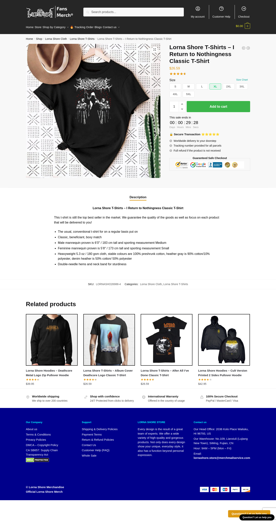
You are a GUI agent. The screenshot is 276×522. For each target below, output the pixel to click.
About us (31, 426)
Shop (39, 36)
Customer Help (221, 12)
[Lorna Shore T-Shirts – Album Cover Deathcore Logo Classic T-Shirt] (109, 337)
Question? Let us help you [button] (256, 517)
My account (198, 12)
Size (172, 77)
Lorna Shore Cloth (56, 36)
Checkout (244, 12)
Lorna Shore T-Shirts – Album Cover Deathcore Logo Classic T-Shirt (108, 370)
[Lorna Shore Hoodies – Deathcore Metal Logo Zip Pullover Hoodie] (52, 337)
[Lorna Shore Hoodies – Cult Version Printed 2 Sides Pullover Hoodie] (224, 337)
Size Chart (242, 77)
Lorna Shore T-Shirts (82, 36)
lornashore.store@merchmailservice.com (222, 455)
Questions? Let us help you (249, 513)
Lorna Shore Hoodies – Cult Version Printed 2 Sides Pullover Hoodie (222, 370)
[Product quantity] (174, 104)
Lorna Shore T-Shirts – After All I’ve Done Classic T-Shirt (165, 370)
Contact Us (89, 442)
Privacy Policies (36, 437)
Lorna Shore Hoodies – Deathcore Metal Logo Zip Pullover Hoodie (49, 370)
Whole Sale (89, 453)
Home (29, 36)
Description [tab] (138, 195)
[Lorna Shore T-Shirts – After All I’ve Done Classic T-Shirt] (166, 337)
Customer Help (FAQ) (95, 447)
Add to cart (218, 104)
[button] (155, 47)
